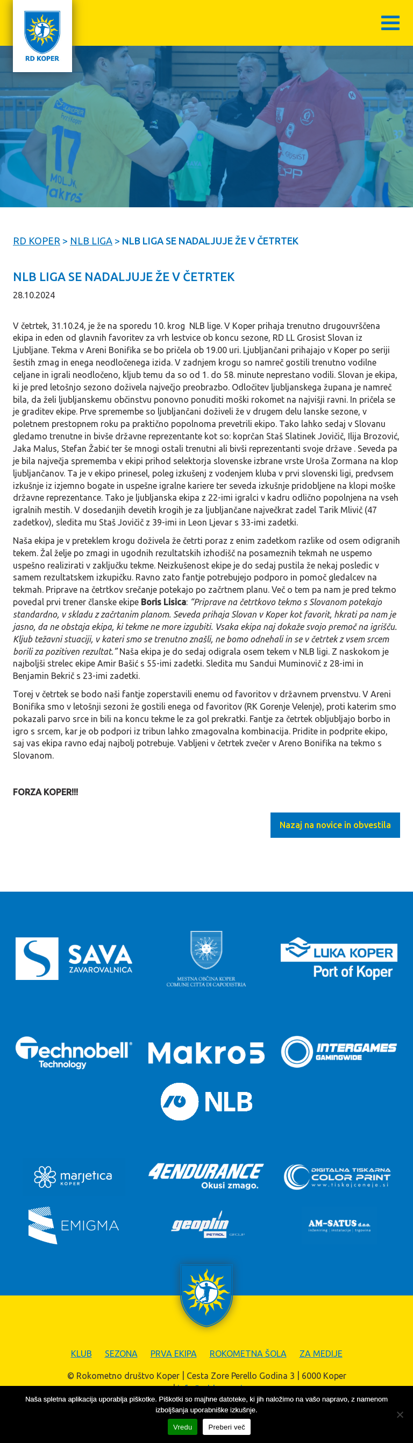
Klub (81, 1353)
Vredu (182, 1427)
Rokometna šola (248, 1353)
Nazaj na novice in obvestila (335, 825)
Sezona (121, 1353)
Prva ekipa (174, 1353)
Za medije (321, 1353)
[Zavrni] (399, 1414)
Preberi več (226, 1427)
